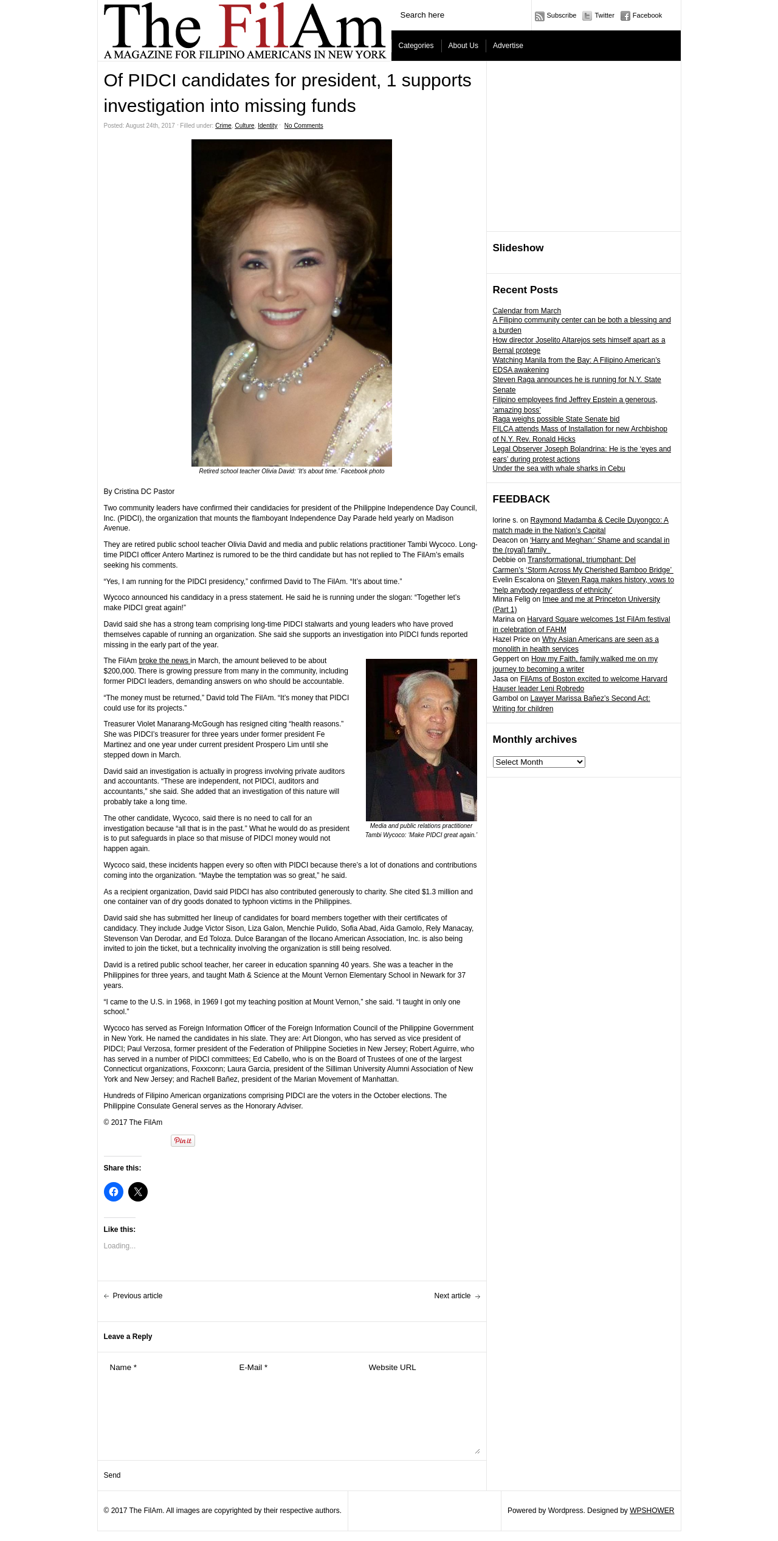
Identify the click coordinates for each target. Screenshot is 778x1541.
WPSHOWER (652, 1510)
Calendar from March (527, 311)
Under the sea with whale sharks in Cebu (559, 468)
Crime (223, 125)
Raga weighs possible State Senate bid (556, 419)
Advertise (508, 45)
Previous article (138, 1296)
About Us (463, 45)
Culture (244, 125)
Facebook (647, 15)
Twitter (604, 15)
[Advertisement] (584, 147)
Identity (267, 125)
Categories (416, 45)
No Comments (303, 125)
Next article (452, 1296)
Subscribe (562, 15)
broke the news (165, 660)
